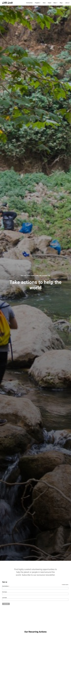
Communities (29, 2)
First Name (4, 592)
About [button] (55, 2)
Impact (49, 2)
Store (44, 2)
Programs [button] (37, 2)
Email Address (5, 586)
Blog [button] (61, 2)
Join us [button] (67, 2)
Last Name (4, 597)
